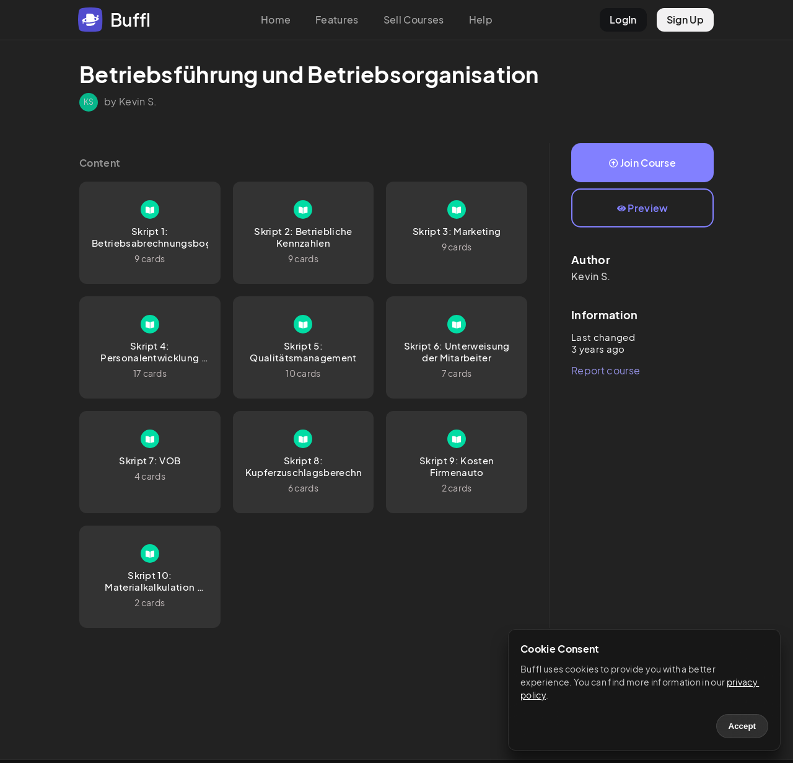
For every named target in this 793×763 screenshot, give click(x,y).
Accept (742, 726)
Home (276, 19)
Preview (642, 207)
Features (337, 19)
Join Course (642, 162)
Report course (605, 370)
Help (481, 19)
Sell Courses (413, 19)
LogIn (623, 19)
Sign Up (685, 19)
